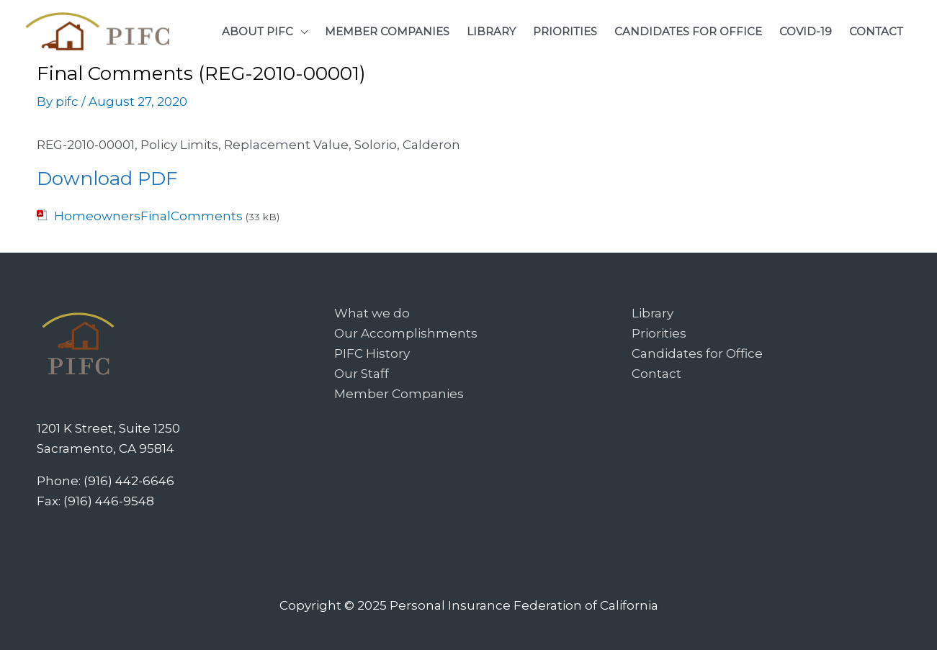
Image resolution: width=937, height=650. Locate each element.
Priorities (659, 333)
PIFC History (372, 353)
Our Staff (361, 373)
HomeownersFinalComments (148, 216)
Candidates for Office (697, 353)
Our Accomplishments (406, 333)
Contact (656, 373)
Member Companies (399, 394)
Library (652, 313)
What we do (372, 313)
